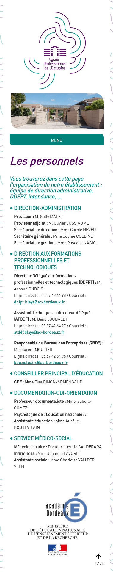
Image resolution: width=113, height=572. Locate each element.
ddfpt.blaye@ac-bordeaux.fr (39, 301)
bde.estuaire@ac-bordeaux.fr (41, 362)
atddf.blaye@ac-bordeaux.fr (39, 332)
